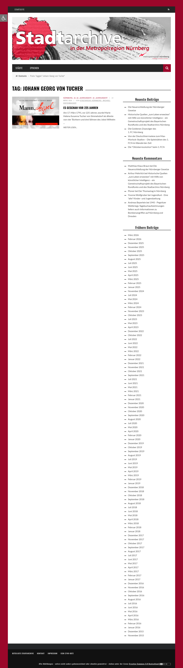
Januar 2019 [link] (134, 483)
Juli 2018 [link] (132, 507)
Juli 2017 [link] (132, 555)
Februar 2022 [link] (134, 355)
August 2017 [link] (134, 551)
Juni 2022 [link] (133, 343)
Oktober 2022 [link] (135, 335)
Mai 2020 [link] (132, 427)
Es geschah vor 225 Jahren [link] (80, 108)
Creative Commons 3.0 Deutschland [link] (150, 664)
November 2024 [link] (136, 291)
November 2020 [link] (136, 407)
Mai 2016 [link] (132, 611)
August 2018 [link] (134, 503)
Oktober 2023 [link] (135, 315)
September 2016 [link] (136, 595)
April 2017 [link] (133, 567)
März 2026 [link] (133, 235)
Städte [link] (19, 68)
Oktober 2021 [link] (135, 371)
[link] (3, 18)
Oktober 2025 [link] (135, 251)
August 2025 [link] (134, 259)
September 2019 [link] (136, 451)
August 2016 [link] (134, 599)
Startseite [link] (20, 9)
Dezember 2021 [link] (136, 363)
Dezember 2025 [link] (136, 243)
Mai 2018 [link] (132, 515)
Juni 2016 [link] (133, 607)
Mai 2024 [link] (132, 299)
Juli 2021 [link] (132, 379)
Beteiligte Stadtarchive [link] (23, 653)
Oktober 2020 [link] (135, 411)
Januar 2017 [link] (134, 579)
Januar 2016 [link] (134, 627)
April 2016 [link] (133, 615)
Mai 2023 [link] (132, 323)
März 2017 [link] (133, 571)
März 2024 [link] (133, 303)
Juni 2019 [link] (133, 463)
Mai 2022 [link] (132, 347)
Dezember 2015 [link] (136, 631)
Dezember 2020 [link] (136, 403)
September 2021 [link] (136, 375)
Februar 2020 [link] (134, 435)
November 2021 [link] (136, 367)
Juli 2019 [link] (132, 459)
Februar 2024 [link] (134, 307)
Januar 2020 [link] (134, 439)
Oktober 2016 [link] (135, 591)
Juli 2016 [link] (132, 603)
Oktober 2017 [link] (135, 543)
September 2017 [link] (136, 547)
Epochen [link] (34, 68)
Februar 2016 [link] (134, 623)
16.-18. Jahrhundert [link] (83, 98)
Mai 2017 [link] (132, 563)
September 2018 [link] (136, 499)
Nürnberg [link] (68, 98)
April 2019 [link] (133, 471)
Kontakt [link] (40, 653)
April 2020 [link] (133, 431)
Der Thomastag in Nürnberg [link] (152, 191)
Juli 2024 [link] (132, 295)
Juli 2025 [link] (132, 263)
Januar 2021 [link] (134, 399)
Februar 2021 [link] (134, 395)
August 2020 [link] (134, 419)
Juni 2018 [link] (133, 511)
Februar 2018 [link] (134, 527)
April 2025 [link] (133, 275)
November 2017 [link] (136, 539)
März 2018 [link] (133, 523)
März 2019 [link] (133, 475)
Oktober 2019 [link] (135, 447)
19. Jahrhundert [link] (100, 98)
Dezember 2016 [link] (136, 583)
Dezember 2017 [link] (136, 535)
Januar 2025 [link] (134, 287)
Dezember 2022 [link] (136, 331)
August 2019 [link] (134, 455)
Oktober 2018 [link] (135, 495)
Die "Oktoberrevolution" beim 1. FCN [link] (146, 147)
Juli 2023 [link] (132, 319)
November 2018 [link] (136, 491)
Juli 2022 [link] (132, 339)
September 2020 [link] (136, 415)
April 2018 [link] (133, 519)
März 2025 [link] (133, 279)
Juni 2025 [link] (133, 267)
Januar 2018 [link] (134, 531)
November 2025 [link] (136, 247)
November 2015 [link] (136, 635)
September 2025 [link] (136, 255)
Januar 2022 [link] (134, 359)
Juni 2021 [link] (133, 383)
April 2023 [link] (133, 327)
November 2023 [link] (136, 311)
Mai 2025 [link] (132, 271)
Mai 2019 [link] (132, 467)
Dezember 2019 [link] (136, 443)
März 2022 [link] (133, 351)
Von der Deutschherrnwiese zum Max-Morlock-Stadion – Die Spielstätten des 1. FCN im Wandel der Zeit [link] (148, 139)
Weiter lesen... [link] (70, 127)
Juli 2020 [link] (132, 423)
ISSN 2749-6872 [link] (67, 653)
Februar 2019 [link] (134, 479)
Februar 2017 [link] (134, 575)
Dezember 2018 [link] (136, 487)
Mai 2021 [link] (132, 387)
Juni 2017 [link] (133, 559)
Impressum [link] (52, 653)
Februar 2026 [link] (134, 239)
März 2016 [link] (133, 619)
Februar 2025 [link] (134, 283)
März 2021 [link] (133, 391)
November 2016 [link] (136, 587)
